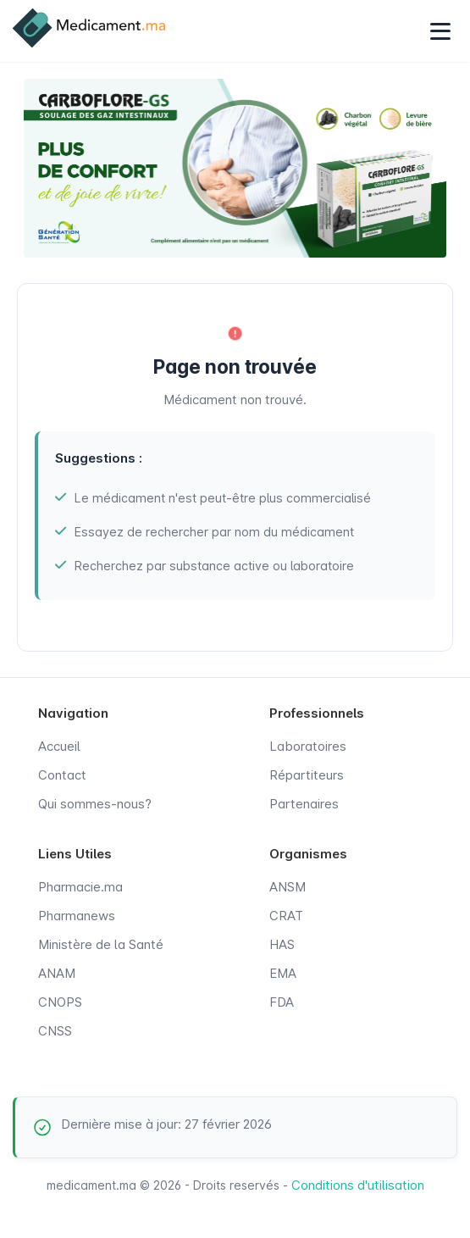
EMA (282, 973)
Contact (62, 775)
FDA (281, 1002)
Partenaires (304, 804)
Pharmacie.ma (80, 887)
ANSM (287, 887)
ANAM (56, 973)
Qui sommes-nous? (95, 804)
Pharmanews (76, 916)
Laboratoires (307, 746)
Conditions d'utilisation (357, 1185)
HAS (282, 944)
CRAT (286, 916)
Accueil (59, 746)
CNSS (55, 1031)
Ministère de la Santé (100, 944)
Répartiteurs (306, 775)
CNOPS (60, 1002)
